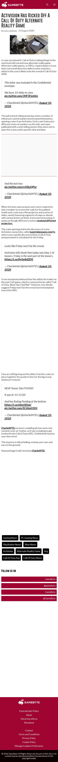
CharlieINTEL (8, 428)
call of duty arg (11, 557)
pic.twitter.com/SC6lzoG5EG (20, 408)
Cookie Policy (29, 742)
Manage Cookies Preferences (29, 746)
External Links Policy (29, 711)
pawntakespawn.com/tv (42, 231)
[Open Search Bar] (47, 4)
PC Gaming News (29, 537)
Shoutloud (29, 722)
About (29, 715)
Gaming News (10, 537)
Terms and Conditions (29, 734)
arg (46, 551)
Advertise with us (29, 718)
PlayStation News (12, 544)
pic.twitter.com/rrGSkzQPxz (20, 186)
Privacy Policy (29, 738)
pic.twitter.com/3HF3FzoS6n (21, 96)
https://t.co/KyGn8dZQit (18, 259)
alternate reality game (28, 551)
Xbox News (30, 544)
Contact (29, 730)
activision (8, 551)
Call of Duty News (32, 557)
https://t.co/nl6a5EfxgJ (17, 404)
